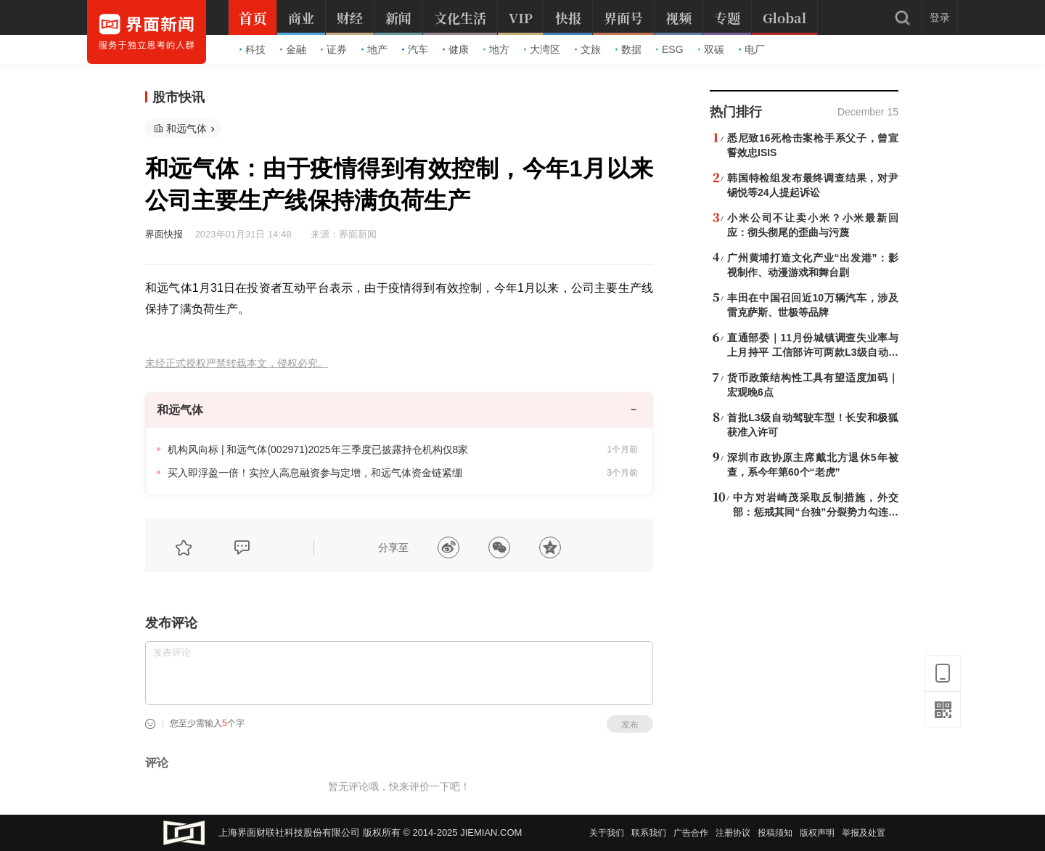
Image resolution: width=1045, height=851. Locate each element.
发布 (630, 725)
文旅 (588, 49)
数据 (628, 49)
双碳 (711, 49)
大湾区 (542, 49)
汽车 (415, 49)
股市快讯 (178, 97)
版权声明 (817, 833)
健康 (456, 49)
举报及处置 (863, 833)
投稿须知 (775, 833)
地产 (374, 49)
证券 (334, 49)
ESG (670, 49)
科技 (252, 49)
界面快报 (164, 234)
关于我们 (606, 833)
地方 (496, 49)
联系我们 (648, 833)
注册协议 (733, 833)
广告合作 (690, 833)
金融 (293, 49)
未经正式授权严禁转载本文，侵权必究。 (236, 363)
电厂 (752, 49)
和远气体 (186, 128)
